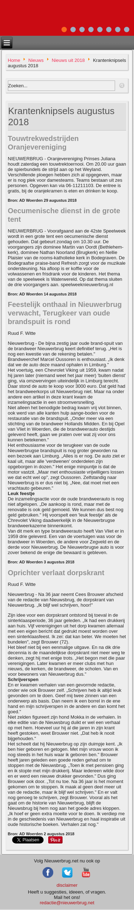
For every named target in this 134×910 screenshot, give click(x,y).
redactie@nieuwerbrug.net (67, 902)
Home (14, 60)
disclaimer (67, 885)
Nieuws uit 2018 (68, 60)
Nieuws (36, 60)
